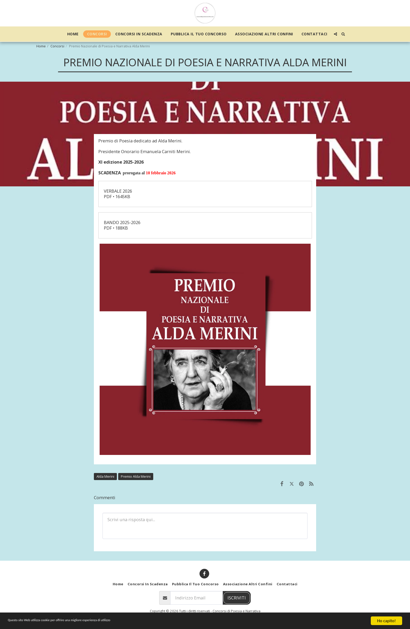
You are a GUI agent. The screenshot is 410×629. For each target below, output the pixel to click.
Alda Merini (105, 476)
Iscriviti (236, 598)
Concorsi (57, 46)
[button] (335, 34)
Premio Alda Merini (136, 476)
